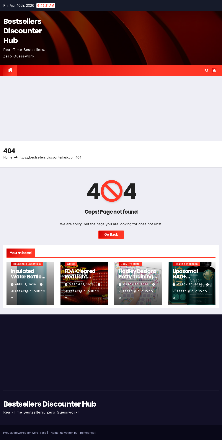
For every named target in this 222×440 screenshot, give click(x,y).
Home (7, 157)
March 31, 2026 (82, 284)
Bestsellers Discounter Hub (22, 31)
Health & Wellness (186, 263)
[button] (207, 70)
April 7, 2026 (26, 284)
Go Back (111, 234)
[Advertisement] (111, 108)
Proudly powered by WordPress (25, 432)
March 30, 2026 (136, 284)
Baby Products (130, 263)
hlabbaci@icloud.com (28, 291)
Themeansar (86, 432)
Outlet (71, 263)
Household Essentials (27, 263)
